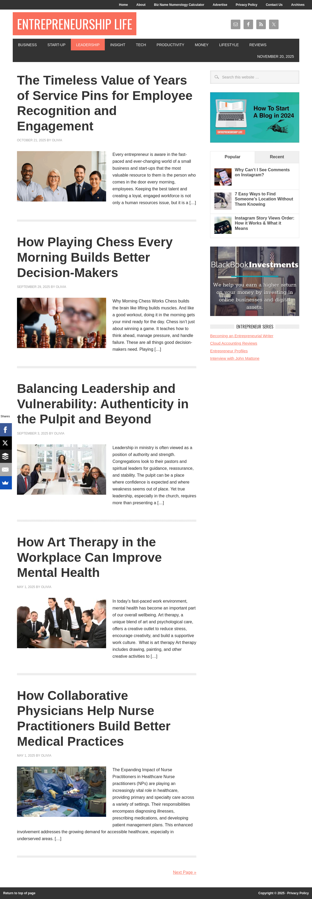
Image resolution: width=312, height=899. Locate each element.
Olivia (57, 140)
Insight (117, 45)
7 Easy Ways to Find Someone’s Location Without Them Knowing (264, 199)
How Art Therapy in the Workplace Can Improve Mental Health (89, 557)
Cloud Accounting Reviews (233, 343)
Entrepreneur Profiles (229, 351)
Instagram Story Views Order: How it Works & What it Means (264, 223)
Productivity (170, 45)
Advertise (220, 5)
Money (202, 45)
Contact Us (274, 5)
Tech (141, 45)
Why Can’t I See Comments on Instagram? (262, 172)
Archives (298, 5)
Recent (277, 157)
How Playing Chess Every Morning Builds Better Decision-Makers (95, 257)
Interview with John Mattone (234, 358)
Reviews (258, 45)
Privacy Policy (246, 5)
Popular (233, 157)
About (141, 5)
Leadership (88, 45)
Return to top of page (19, 893)
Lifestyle (229, 45)
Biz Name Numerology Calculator (179, 5)
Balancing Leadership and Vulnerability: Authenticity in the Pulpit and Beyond (103, 403)
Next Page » (184, 872)
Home (123, 5)
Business (27, 45)
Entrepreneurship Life (74, 23)
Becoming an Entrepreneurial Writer (241, 336)
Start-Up (56, 45)
